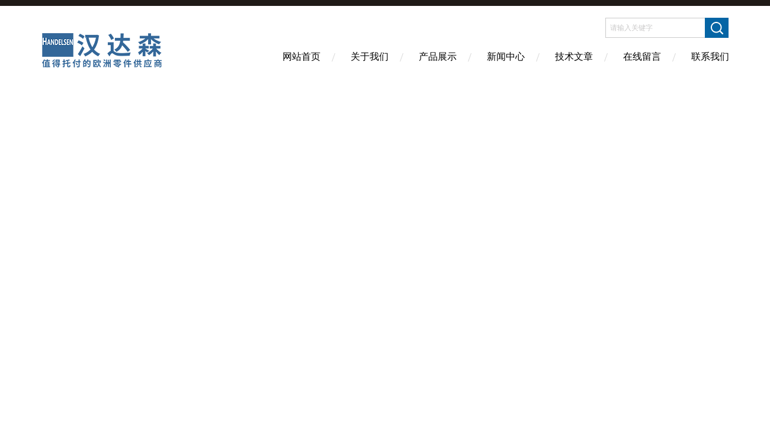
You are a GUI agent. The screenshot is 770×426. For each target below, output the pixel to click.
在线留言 (642, 56)
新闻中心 (506, 56)
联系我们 (710, 56)
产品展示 (438, 56)
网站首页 (301, 56)
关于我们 (370, 56)
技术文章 (574, 56)
